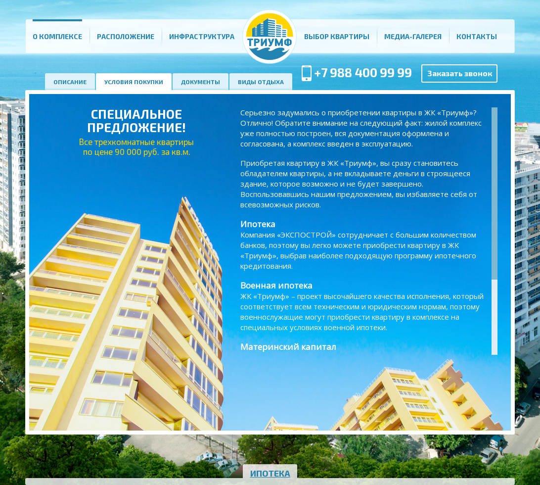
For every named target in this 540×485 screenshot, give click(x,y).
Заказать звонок (459, 73)
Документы (200, 81)
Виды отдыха (261, 81)
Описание (70, 81)
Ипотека (270, 473)
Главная (269, 36)
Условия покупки (133, 81)
